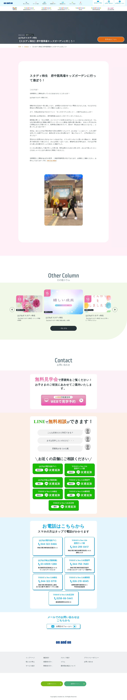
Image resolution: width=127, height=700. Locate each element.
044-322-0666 (51, 160)
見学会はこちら (111, 39)
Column (27, 46)
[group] (29, 308)
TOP (20, 46)
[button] (12, 309)
